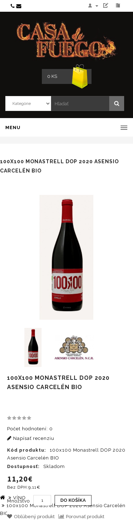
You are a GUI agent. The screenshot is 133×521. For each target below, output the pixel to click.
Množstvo (18, 501)
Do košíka (73, 500)
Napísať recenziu (30, 438)
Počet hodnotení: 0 (30, 428)
